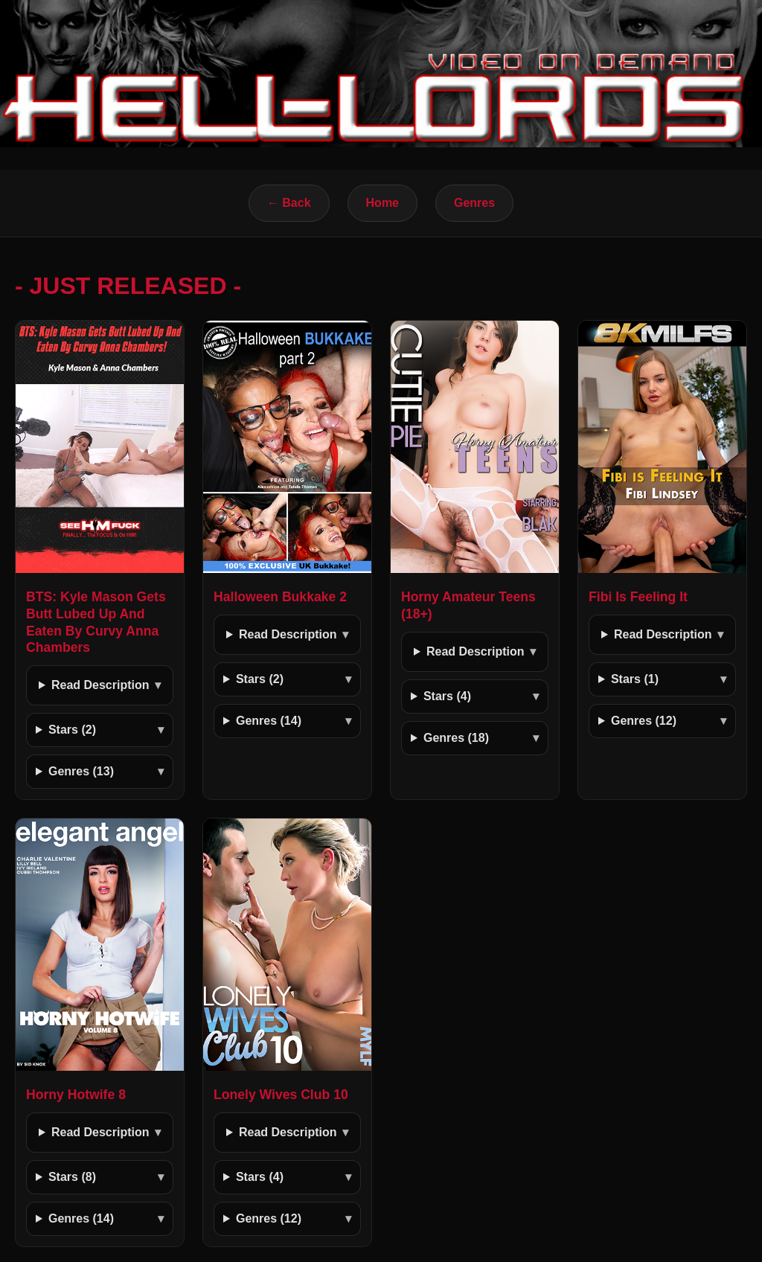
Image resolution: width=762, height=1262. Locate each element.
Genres (474, 202)
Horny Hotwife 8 (76, 1094)
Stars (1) (635, 679)
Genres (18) (456, 737)
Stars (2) (72, 729)
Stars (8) (72, 1176)
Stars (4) (447, 696)
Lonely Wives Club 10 (281, 1094)
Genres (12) (643, 720)
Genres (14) (268, 720)
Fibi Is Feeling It (638, 596)
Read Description (100, 685)
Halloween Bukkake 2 (280, 596)
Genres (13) (81, 771)
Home (382, 202)
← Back (289, 202)
